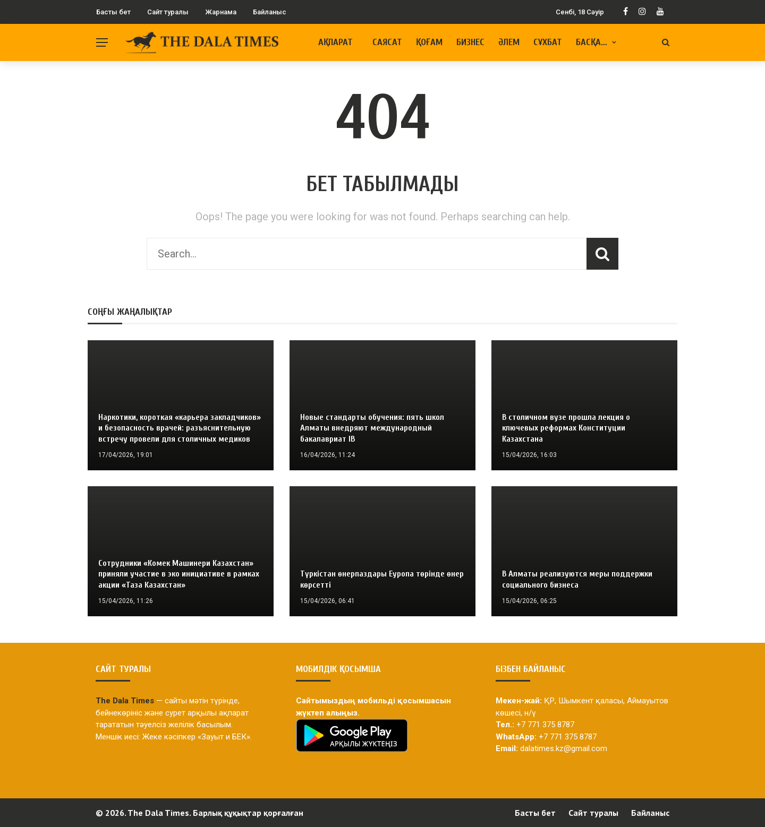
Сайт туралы (168, 12)
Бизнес (470, 42)
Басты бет (113, 12)
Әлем (509, 42)
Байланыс (269, 12)
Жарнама (220, 12)
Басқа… (591, 42)
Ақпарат (335, 42)
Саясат (387, 42)
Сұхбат (547, 42)
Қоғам (429, 42)
